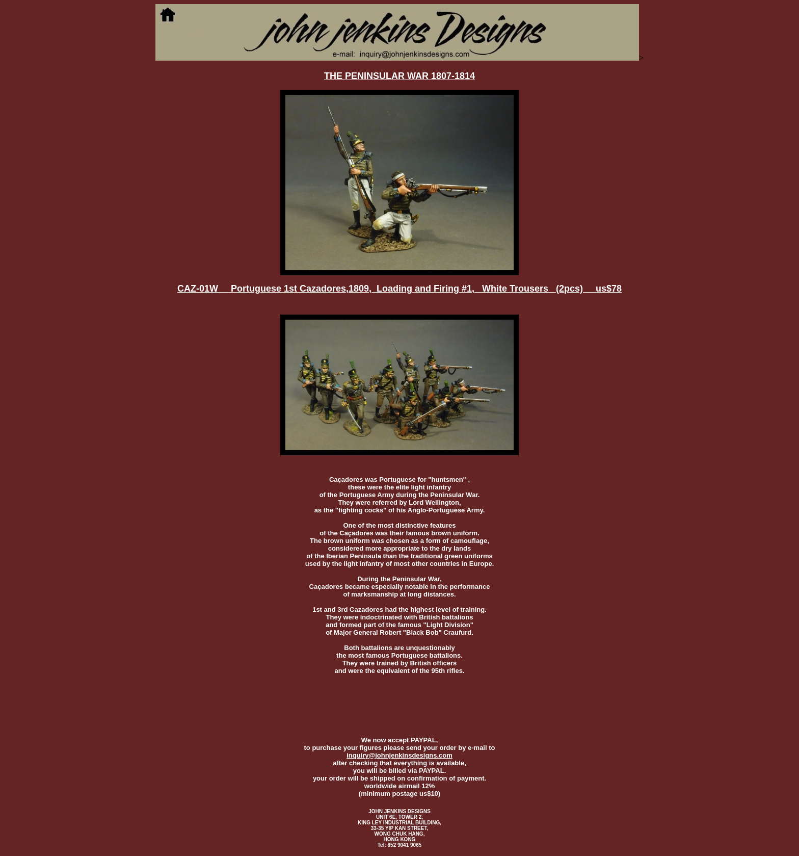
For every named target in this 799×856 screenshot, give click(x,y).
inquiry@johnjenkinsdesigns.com (399, 755)
